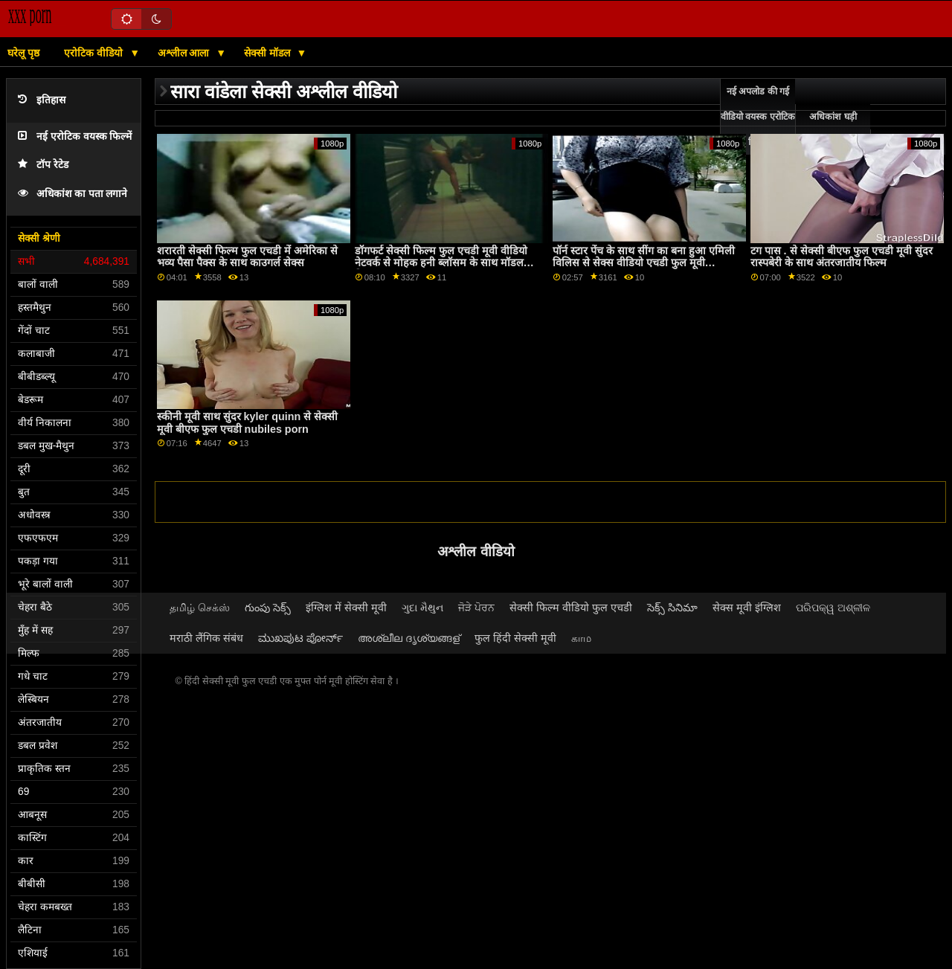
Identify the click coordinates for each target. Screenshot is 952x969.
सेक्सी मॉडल (268, 53)
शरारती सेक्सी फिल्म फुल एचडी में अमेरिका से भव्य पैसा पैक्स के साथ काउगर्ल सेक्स (247, 257)
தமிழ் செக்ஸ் (200, 608)
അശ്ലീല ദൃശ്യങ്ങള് (409, 638)
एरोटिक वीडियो (95, 53)
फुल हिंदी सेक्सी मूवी (515, 638)
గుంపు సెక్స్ (268, 608)
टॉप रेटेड (43, 164)
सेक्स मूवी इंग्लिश (747, 608)
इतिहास (41, 100)
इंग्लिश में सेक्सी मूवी (346, 608)
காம (581, 638)
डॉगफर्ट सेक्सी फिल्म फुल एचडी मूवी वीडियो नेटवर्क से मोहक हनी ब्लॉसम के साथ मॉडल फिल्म (441, 263)
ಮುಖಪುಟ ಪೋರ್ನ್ (300, 638)
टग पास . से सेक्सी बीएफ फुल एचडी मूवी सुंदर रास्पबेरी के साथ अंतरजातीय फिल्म (841, 257)
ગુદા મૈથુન (422, 608)
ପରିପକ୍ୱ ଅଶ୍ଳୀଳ (833, 608)
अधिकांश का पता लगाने (72, 193)
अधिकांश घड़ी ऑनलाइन (832, 129)
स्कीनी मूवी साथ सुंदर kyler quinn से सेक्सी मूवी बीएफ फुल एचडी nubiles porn (247, 423)
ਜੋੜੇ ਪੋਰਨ (476, 608)
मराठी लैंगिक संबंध (206, 638)
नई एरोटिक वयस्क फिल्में (75, 136)
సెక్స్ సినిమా (672, 608)
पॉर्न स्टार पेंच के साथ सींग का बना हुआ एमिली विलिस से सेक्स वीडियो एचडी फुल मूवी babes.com (644, 263)
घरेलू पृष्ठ (23, 53)
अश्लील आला (185, 53)
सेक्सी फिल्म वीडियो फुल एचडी (570, 608)
